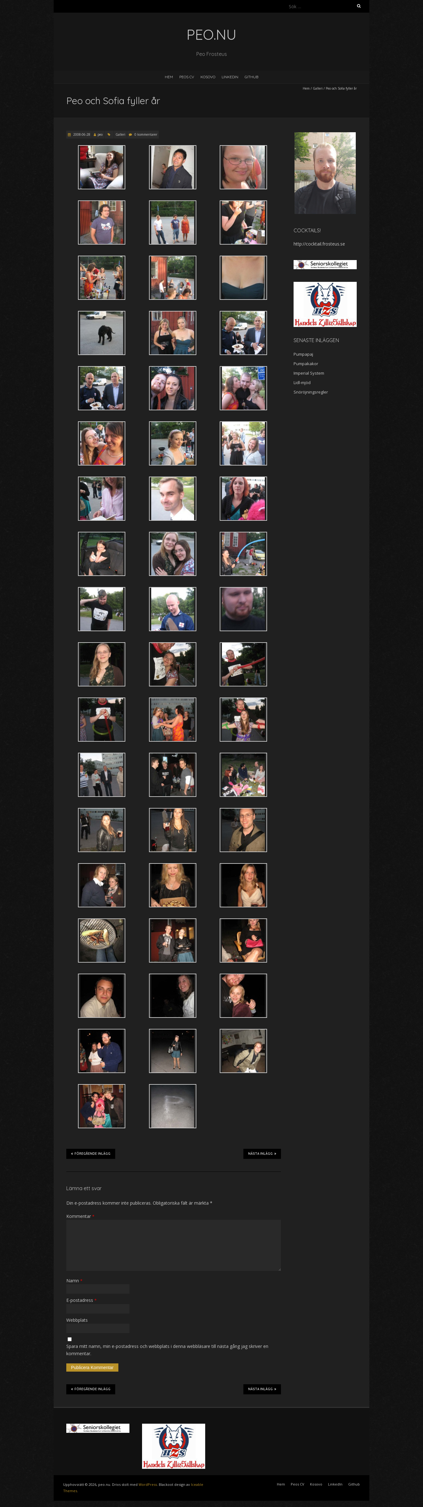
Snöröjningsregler (311, 392)
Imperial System (309, 373)
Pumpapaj (303, 354)
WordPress (148, 1484)
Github (251, 76)
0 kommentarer (145, 134)
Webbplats (77, 1320)
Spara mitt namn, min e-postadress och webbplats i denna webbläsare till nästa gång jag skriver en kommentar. (167, 1349)
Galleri (318, 88)
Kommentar (80, 1216)
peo (100, 134)
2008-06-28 (81, 134)
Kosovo (207, 76)
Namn (74, 1281)
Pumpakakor (306, 363)
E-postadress (81, 1300)
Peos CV (186, 76)
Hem (169, 76)
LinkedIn (230, 76)
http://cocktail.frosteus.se (319, 244)
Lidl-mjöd (302, 382)
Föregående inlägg (90, 1153)
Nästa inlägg (262, 1153)
